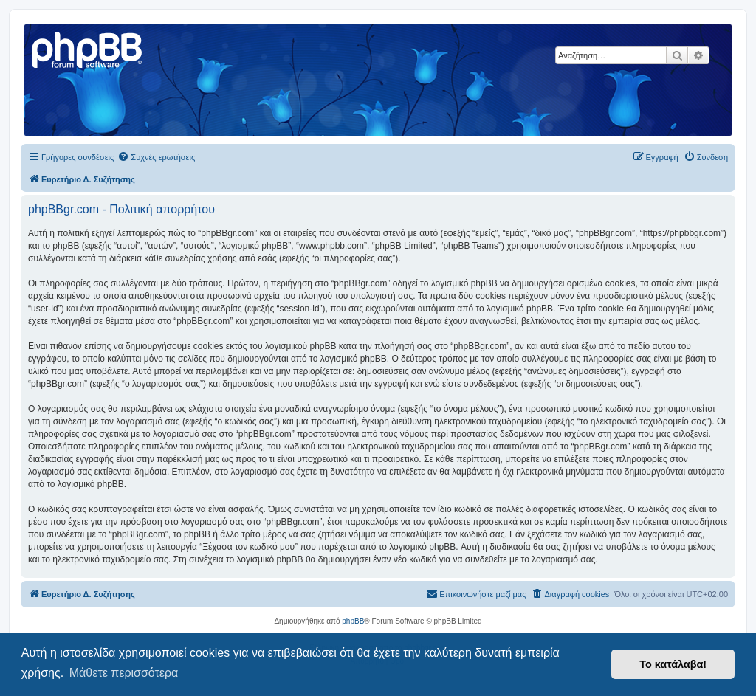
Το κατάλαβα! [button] (673, 664)
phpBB (353, 621)
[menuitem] (156, 157)
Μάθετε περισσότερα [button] (124, 672)
